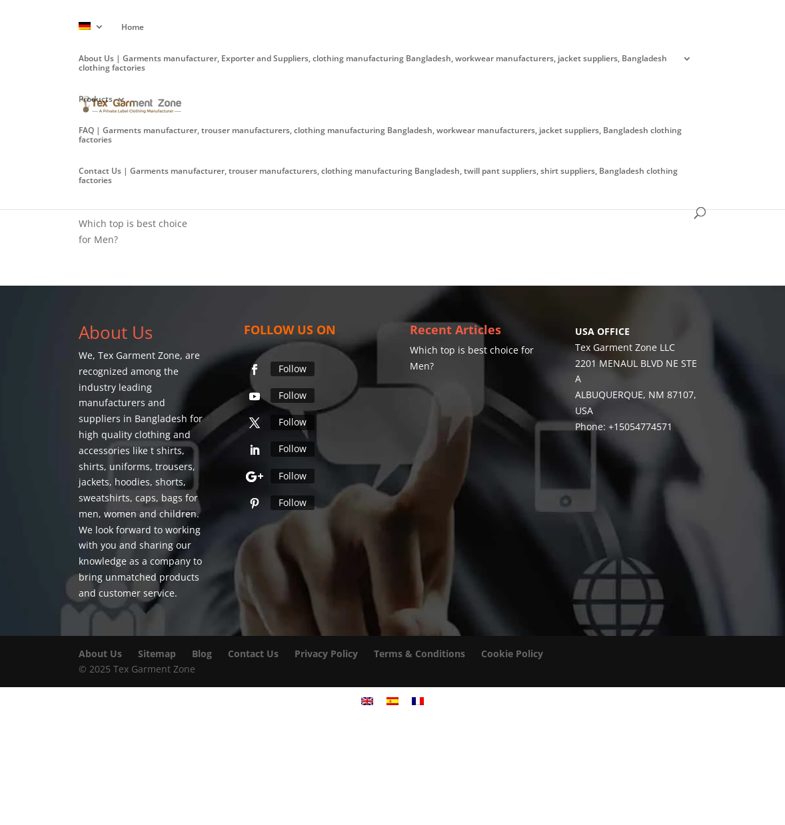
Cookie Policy (512, 653)
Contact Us (253, 653)
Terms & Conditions (419, 653)
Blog (203, 653)
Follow (293, 368)
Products (96, 100)
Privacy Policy (326, 653)
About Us (100, 653)
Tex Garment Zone (139, 355)
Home (132, 28)
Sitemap (157, 653)
